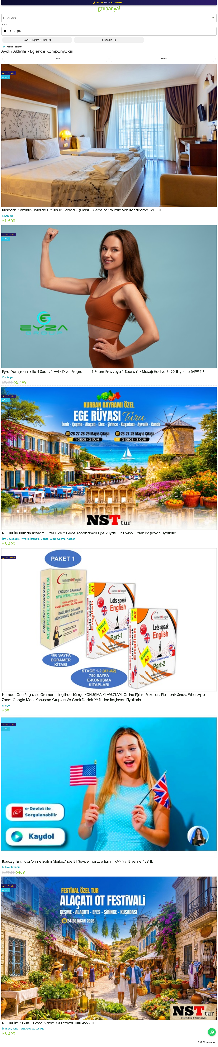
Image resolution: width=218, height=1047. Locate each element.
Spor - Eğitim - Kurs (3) (37, 40)
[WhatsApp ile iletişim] (212, 1032)
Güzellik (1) (109, 40)
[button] (6, 9)
